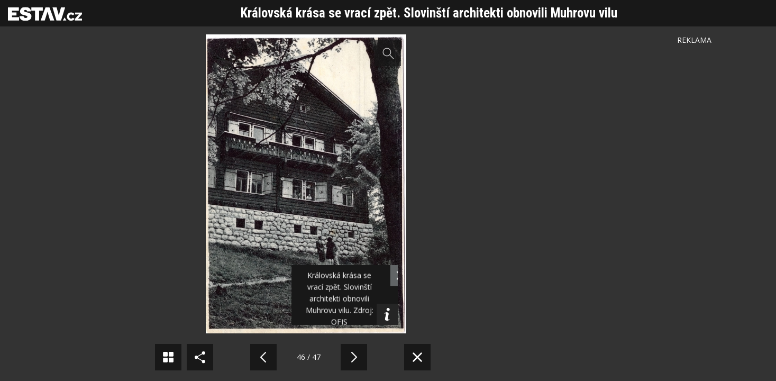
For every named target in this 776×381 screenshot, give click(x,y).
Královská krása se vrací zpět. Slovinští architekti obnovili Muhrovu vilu (429, 13)
